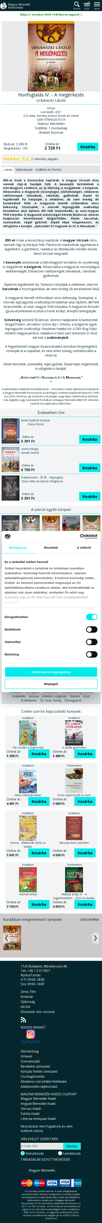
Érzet (86, 696)
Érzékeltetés (29, 700)
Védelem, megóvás (54, 696)
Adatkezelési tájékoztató (39, 1086)
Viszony (34, 696)
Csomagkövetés (33, 1076)
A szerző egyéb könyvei (51, 509)
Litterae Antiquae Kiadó (38, 1118)
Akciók (25, 1006)
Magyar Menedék (42, 1170)
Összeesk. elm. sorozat (38, 1011)
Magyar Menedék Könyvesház (15, 8)
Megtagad (51, 684)
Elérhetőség (30, 1051)
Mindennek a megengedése (51, 672)
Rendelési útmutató (35, 1066)
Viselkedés (19, 696)
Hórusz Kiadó (31, 1108)
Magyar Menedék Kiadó (38, 1098)
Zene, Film (28, 991)
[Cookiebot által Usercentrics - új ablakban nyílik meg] (79, 536)
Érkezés (75, 696)
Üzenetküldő (30, 1061)
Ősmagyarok (73, 700)
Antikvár (27, 996)
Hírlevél (26, 1056)
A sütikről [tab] (84, 547)
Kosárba (87, 146)
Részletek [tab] (51, 547)
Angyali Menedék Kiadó (38, 1103)
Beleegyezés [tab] (18, 547)
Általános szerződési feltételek (44, 1081)
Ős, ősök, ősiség (50, 700)
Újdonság (28, 1001)
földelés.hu (51, 1218)
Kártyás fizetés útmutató (39, 1071)
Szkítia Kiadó (30, 1113)
